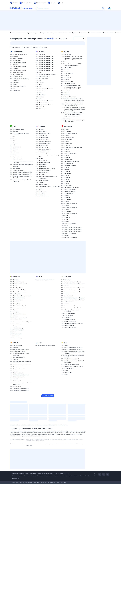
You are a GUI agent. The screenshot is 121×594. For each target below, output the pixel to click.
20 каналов (79, 444)
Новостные (29, 445)
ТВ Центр (67, 277)
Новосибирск (66, 439)
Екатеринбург (58, 439)
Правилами (63, 482)
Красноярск (76, 439)
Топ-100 (87, 476)
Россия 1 (42, 51)
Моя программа (21, 33)
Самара (28, 440)
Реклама (26, 476)
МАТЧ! (66, 51)
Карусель (16, 277)
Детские (74, 33)
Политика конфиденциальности (69, 476)
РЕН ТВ (15, 342)
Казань (37, 439)
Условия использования (51, 476)
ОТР (40, 277)
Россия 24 (68, 126)
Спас (40, 342)
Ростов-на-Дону (34, 440)
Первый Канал (18, 51)
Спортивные (82, 33)
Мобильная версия (17, 476)
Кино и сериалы (52, 33)
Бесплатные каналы (65, 33)
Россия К (42, 126)
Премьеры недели (32, 33)
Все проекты (15, 478)
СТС (65, 342)
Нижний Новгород (44, 439)
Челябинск (52, 439)
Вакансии (40, 476)
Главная (12, 33)
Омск (81, 439)
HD (89, 33)
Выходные (43, 33)
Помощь (33, 476)
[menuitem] (14, 3)
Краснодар (41, 440)
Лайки (81, 476)
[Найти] (103, 8)
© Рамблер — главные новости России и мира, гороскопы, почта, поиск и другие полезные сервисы (40, 473)
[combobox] (79, 38)
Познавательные (108, 33)
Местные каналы (96, 33)
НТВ (14, 126)
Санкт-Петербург (30, 439)
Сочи (71, 439)
